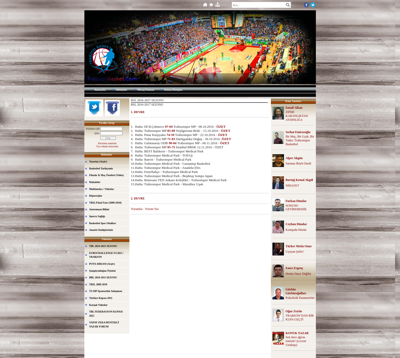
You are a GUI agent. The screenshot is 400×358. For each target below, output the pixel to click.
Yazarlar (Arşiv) (98, 161)
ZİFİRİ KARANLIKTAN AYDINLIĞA (297, 116)
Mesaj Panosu (145, 89)
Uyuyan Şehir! (295, 251)
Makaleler (95, 182)
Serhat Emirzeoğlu (298, 132)
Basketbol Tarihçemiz (101, 168)
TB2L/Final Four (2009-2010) (105, 202)
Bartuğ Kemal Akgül (299, 180)
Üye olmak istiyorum (107, 146)
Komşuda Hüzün (296, 230)
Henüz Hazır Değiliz (298, 274)
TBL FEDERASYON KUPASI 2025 (106, 313)
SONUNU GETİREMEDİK (296, 207)
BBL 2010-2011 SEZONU (103, 277)
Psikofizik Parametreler (300, 298)
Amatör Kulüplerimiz (101, 229)
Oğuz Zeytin (294, 311)
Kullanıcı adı (93, 128)
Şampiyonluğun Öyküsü (102, 270)
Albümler (121, 89)
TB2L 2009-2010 (98, 284)
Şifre (96, 133)
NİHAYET (292, 185)
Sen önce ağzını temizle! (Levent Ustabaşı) (296, 341)
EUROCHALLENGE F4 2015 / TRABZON (106, 255)
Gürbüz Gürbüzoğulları (296, 291)
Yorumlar (137, 209)
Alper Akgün (294, 158)
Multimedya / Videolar (101, 189)
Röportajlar (95, 195)
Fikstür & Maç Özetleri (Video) (106, 175)
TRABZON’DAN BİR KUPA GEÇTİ (300, 317)
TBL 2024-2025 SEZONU (103, 246)
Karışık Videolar (98, 305)
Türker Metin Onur (299, 246)
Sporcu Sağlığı (97, 216)
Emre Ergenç (294, 268)
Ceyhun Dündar (296, 224)
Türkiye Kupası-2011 (100, 298)
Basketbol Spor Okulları (102, 223)
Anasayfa (100, 89)
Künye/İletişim (173, 89)
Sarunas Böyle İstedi (298, 163)
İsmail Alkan (294, 107)
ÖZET (221, 126)
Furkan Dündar (296, 201)
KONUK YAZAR (297, 333)
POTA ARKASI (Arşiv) (102, 263)
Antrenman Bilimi (99, 209)
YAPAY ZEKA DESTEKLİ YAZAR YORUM (104, 324)
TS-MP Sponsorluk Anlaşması (105, 291)
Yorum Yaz (152, 209)
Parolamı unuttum (107, 143)
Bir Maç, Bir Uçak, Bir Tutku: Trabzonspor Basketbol (300, 140)
